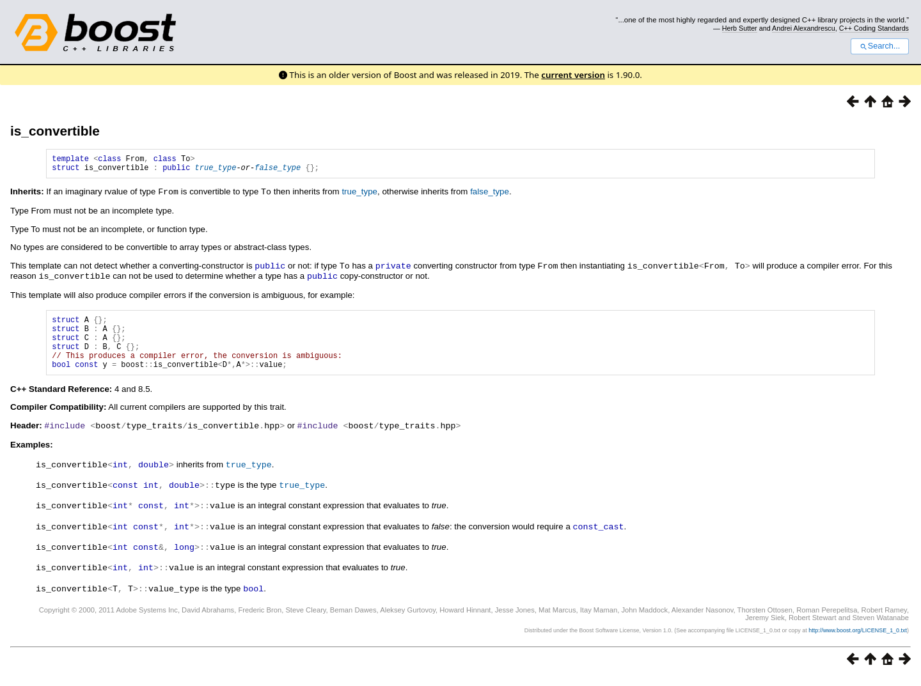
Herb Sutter (739, 28)
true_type (216, 171)
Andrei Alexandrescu (803, 28)
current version (573, 75)
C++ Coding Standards (874, 28)
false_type (278, 171)
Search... (880, 46)
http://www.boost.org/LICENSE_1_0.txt (857, 638)
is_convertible (55, 130)
